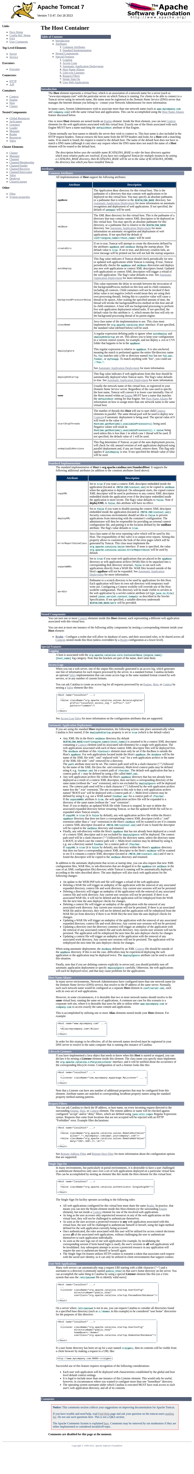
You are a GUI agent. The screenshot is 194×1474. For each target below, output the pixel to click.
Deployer (14, 178)
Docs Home (16, 32)
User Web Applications (76, 82)
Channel (14, 159)
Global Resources (19, 118)
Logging (67, 59)
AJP (11, 84)
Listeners (14, 124)
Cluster (13, 106)
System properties (19, 196)
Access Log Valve (70, 722)
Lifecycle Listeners (74, 72)
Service (13, 57)
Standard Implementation (77, 50)
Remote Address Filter (73, 1167)
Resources (15, 137)
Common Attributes (74, 47)
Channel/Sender (18, 165)
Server (13, 53)
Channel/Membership (21, 162)
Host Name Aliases (74, 69)
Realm (13, 134)
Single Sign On (71, 79)
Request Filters (71, 75)
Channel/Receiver (19, 168)
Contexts (60, 639)
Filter (12, 193)
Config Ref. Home (20, 35)
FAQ (12, 38)
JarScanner (15, 121)
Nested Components (66, 53)
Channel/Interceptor (20, 172)
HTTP (13, 81)
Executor (14, 69)
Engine (13, 99)
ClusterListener (18, 181)
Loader (13, 127)
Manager (14, 131)
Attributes (61, 43)
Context (14, 96)
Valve (12, 140)
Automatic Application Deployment (83, 66)
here (106, 1447)
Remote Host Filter (103, 1167)
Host (12, 102)
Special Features (64, 56)
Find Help (104, 1438)
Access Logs (70, 63)
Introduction (62, 40)
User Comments (18, 41)
